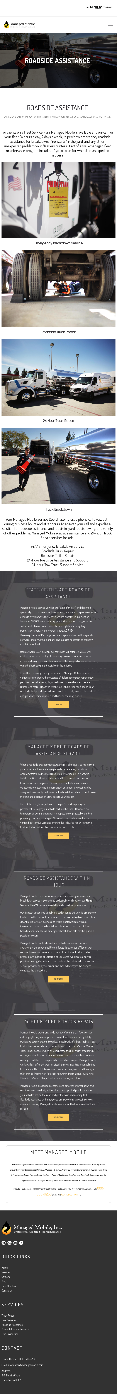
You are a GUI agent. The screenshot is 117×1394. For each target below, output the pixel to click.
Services (6, 1272)
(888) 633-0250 (27, 1359)
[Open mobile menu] (111, 25)
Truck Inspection (10, 1334)
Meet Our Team (9, 1286)
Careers (6, 1276)
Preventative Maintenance (15, 1329)
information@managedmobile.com (25, 1365)
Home (5, 1267)
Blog (4, 1281)
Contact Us (7, 1290)
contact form (70, 1195)
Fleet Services (9, 1320)
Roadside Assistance (12, 1324)
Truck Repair (8, 1315)
